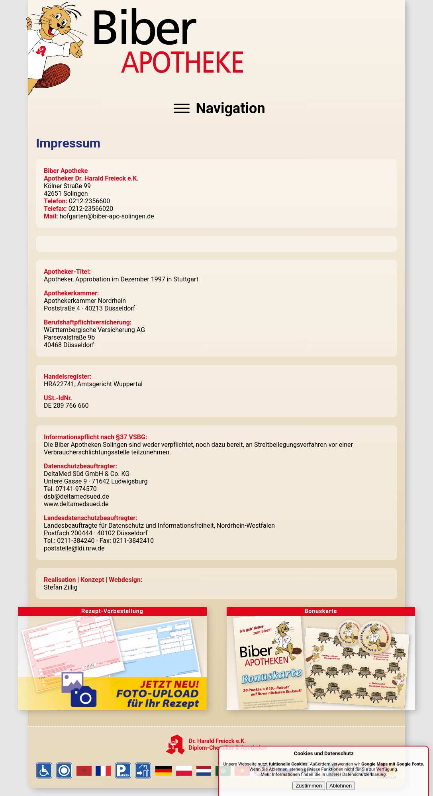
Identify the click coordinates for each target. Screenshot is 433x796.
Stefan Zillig (60, 587)
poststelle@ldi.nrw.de (74, 548)
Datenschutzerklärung (364, 778)
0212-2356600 (89, 201)
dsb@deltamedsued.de (76, 496)
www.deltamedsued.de (76, 504)
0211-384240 (75, 540)
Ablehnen (340, 789)
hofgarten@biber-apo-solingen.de (107, 216)
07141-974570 (75, 489)
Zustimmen (309, 789)
